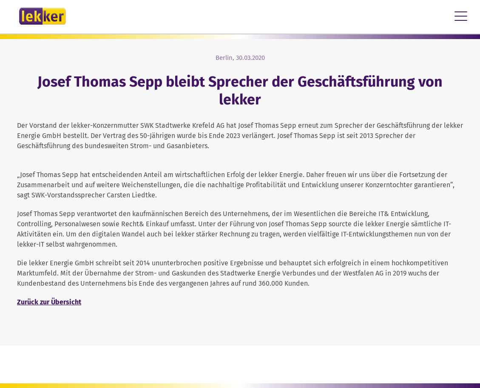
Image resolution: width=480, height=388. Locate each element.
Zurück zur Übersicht (49, 302)
